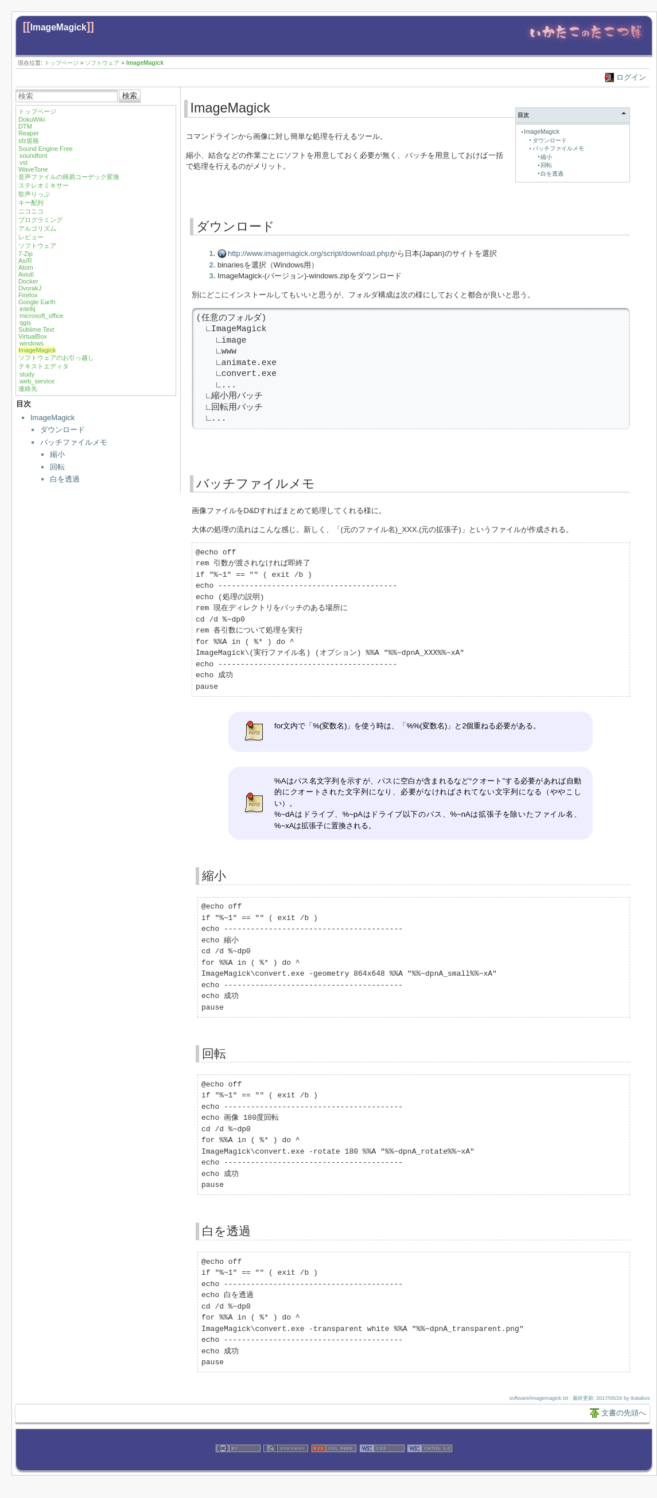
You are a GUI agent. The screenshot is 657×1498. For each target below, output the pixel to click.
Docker (28, 281)
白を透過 (65, 479)
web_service (37, 381)
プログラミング (40, 219)
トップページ (61, 63)
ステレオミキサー (43, 185)
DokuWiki (31, 119)
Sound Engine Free (45, 148)
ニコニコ (31, 211)
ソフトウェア (102, 63)
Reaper (28, 133)
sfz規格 (28, 140)
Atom (25, 267)
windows (32, 343)
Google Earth (37, 301)
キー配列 (31, 202)
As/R (25, 260)
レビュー (31, 237)
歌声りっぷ (34, 194)
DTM (25, 126)
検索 (129, 95)
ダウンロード (62, 429)
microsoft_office (42, 315)
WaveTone (33, 169)
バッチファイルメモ (73, 442)
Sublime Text (36, 329)
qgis (25, 322)
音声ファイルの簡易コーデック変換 (68, 176)
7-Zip (25, 253)
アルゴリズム (37, 228)
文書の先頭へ (623, 1412)
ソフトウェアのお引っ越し (56, 357)
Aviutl (26, 274)
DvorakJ (29, 288)
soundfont (33, 155)
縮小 (57, 454)
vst (24, 162)
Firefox (28, 295)
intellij (28, 308)
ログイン (631, 77)
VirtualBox (32, 336)
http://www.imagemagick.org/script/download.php (309, 253)
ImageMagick (58, 27)
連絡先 (27, 388)
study (27, 374)
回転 (57, 467)
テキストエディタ (43, 366)
